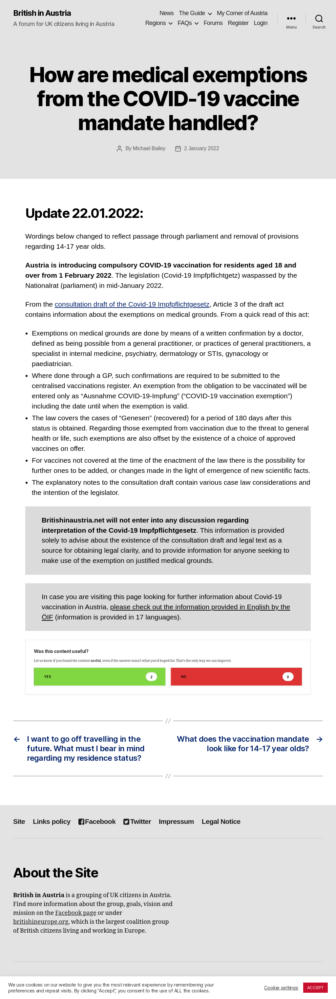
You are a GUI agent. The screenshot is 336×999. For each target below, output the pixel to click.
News (166, 13)
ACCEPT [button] (315, 987)
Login (260, 23)
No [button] (237, 676)
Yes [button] (100, 676)
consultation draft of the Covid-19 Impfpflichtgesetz (132, 304)
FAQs (185, 23)
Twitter (137, 821)
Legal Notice (221, 821)
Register (238, 23)
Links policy (51, 821)
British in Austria (42, 13)
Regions (155, 23)
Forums (212, 23)
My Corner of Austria (242, 13)
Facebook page (75, 913)
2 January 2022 (201, 148)
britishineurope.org (40, 922)
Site (19, 821)
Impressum (176, 821)
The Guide (192, 13)
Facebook (97, 821)
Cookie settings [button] (281, 988)
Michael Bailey (149, 148)
